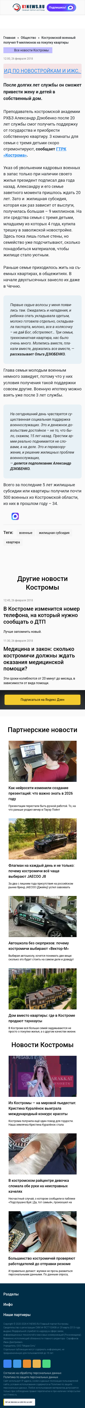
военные (25, 533)
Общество (28, 37)
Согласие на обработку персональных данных (32, 1373)
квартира (13, 542)
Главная (9, 37)
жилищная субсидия (54, 533)
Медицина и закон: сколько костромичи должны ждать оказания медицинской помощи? (39, 659)
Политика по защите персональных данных (30, 1377)
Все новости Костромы (31, 50)
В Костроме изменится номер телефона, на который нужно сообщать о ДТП (41, 615)
